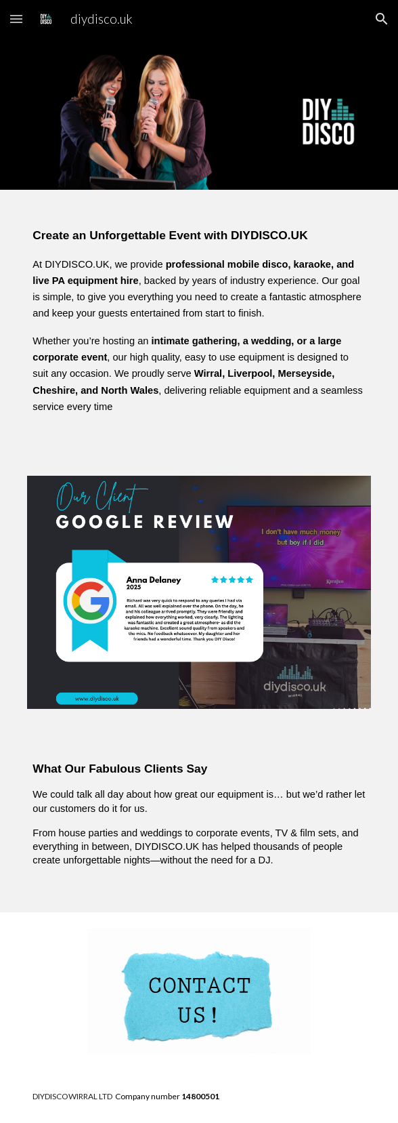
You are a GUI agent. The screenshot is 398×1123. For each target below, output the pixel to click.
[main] (198, 324)
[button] (16, 18)
